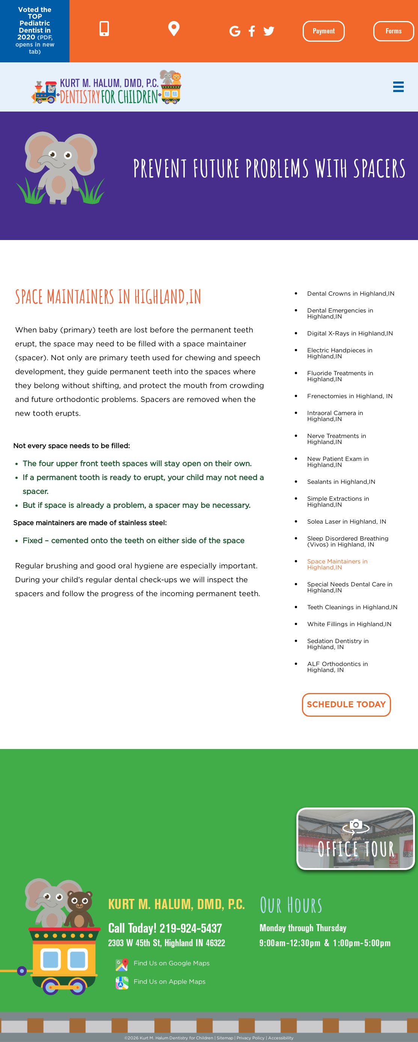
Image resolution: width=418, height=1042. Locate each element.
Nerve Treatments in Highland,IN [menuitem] (336, 438)
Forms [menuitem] (394, 31)
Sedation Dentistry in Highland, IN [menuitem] (338, 643)
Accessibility (281, 1038)
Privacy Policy (251, 1038)
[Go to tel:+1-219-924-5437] (104, 29)
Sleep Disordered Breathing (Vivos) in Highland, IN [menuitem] (348, 541)
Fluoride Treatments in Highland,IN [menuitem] (340, 376)
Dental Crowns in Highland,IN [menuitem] (351, 293)
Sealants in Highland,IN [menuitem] (341, 481)
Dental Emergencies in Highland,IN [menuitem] (340, 313)
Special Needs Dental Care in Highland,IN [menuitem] (349, 587)
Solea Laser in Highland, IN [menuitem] (346, 521)
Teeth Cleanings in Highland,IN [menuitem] (352, 607)
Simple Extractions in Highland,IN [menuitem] (338, 501)
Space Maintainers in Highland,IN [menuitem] (337, 564)
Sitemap (225, 1038)
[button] (35, 31)
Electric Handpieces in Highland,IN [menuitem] (340, 353)
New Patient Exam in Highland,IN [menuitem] (338, 461)
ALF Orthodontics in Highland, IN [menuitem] (337, 666)
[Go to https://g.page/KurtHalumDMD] (173, 29)
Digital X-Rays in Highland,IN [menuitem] (350, 333)
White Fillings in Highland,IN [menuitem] (349, 624)
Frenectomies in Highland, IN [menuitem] (350, 396)
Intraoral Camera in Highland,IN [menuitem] (335, 415)
